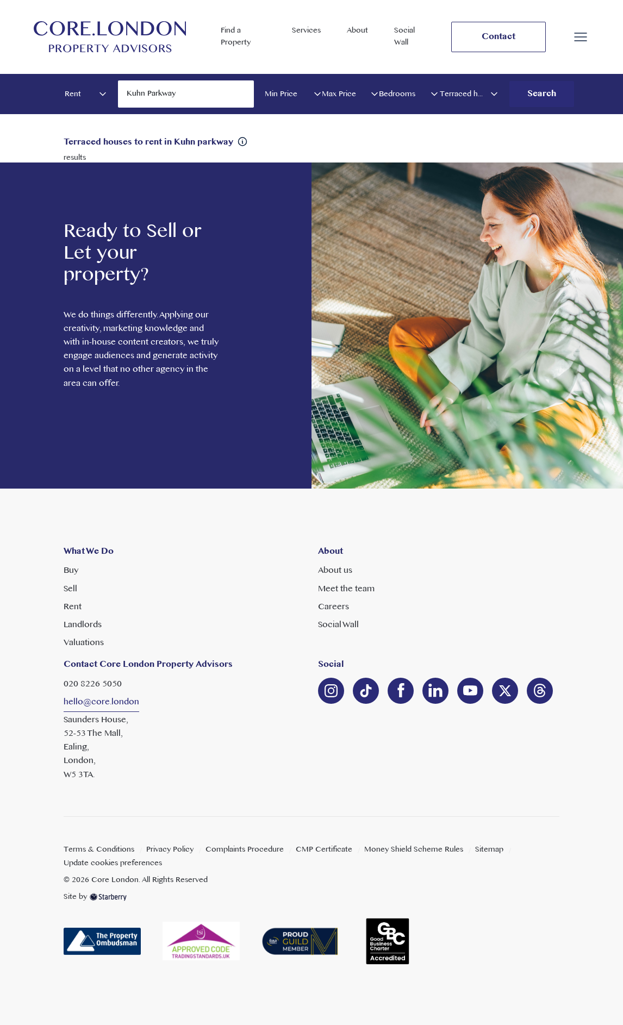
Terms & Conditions (99, 850)
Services (306, 31)
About (357, 31)
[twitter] (505, 691)
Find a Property (236, 37)
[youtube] (470, 691)
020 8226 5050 (93, 684)
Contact (498, 37)
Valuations (84, 643)
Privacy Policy (170, 850)
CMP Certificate (324, 850)
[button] (580, 37)
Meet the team (346, 589)
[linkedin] (366, 691)
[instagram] (331, 691)
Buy (71, 570)
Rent (73, 607)
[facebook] (401, 691)
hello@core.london (101, 702)
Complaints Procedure (244, 850)
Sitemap (489, 850)
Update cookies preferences (113, 863)
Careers (333, 607)
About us (335, 570)
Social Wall (404, 37)
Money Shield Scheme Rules (413, 850)
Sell (70, 589)
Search (541, 94)
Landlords (83, 625)
